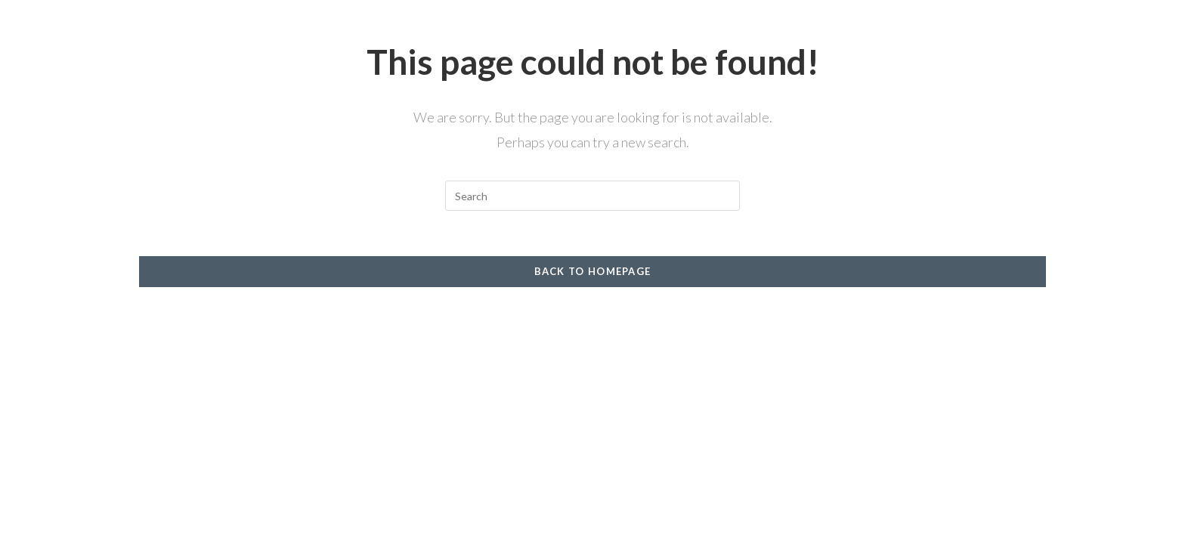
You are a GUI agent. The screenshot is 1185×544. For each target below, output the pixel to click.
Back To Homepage (592, 271)
